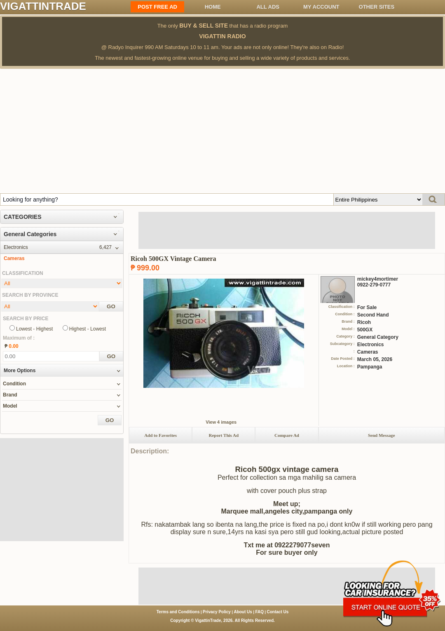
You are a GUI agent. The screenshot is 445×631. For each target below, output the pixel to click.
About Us (243, 612)
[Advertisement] (222, 130)
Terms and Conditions (178, 612)
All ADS (267, 7)
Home (213, 7)
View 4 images (221, 422)
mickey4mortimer (377, 279)
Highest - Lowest (87, 329)
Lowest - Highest (34, 329)
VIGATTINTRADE (43, 6)
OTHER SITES (377, 7)
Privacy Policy (217, 612)
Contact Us (278, 612)
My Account (321, 7)
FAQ (259, 612)
